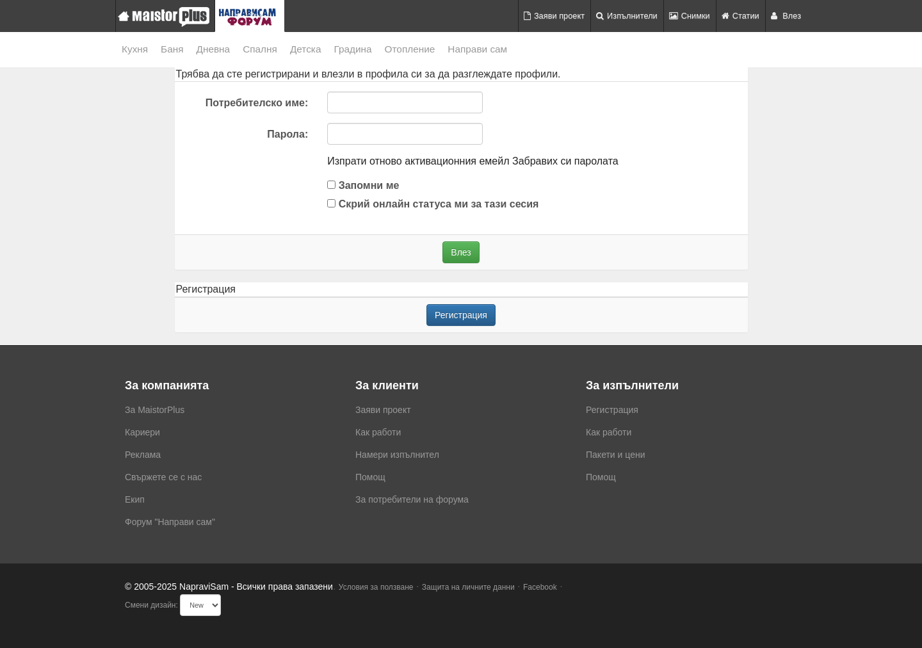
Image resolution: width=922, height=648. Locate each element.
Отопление (410, 49)
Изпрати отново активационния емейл (418, 161)
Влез (786, 15)
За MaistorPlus (154, 410)
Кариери (142, 432)
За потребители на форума (412, 499)
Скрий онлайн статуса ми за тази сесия (432, 203)
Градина (352, 49)
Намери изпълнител (397, 455)
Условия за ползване (376, 587)
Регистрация (461, 315)
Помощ (370, 477)
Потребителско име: (257, 102)
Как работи (378, 432)
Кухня (135, 49)
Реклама (143, 455)
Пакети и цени (615, 455)
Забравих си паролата (565, 161)
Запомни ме (363, 185)
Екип (135, 499)
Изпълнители (627, 15)
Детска (305, 49)
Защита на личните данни (468, 587)
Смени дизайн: (151, 605)
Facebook (540, 587)
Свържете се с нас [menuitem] (163, 477)
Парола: (287, 134)
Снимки (689, 15)
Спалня (260, 49)
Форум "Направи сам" (170, 522)
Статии (740, 15)
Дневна (213, 49)
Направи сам (477, 49)
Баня (172, 49)
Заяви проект (554, 15)
